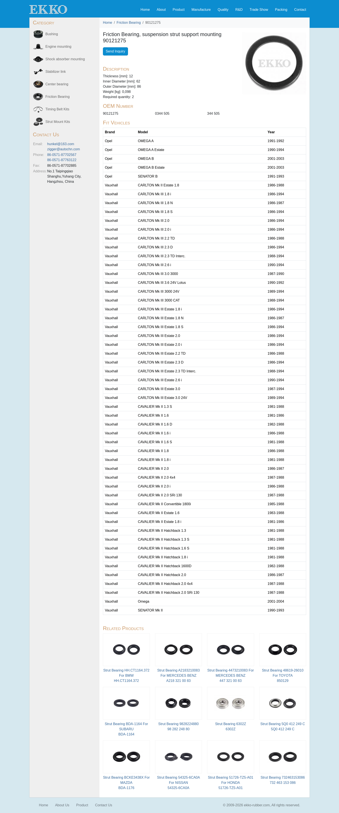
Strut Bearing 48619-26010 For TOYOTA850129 (282, 676)
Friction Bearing (129, 22)
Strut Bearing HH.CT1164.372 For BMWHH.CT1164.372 (126, 676)
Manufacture (201, 9)
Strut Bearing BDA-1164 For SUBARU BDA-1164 (126, 729)
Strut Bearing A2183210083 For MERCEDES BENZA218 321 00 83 (178, 676)
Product (179, 9)
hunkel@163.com (60, 144)
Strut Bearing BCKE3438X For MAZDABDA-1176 (126, 783)
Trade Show (258, 9)
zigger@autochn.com (63, 149)
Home (145, 9)
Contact (300, 9)
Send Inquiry (115, 51)
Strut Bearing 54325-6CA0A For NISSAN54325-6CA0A (178, 783)
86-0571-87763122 (61, 160)
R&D (239, 9)
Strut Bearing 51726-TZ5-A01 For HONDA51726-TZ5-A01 (230, 783)
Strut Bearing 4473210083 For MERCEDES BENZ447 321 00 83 (230, 676)
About (161, 9)
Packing (281, 9)
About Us (62, 805)
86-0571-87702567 (61, 155)
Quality (223, 9)
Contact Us (103, 805)
